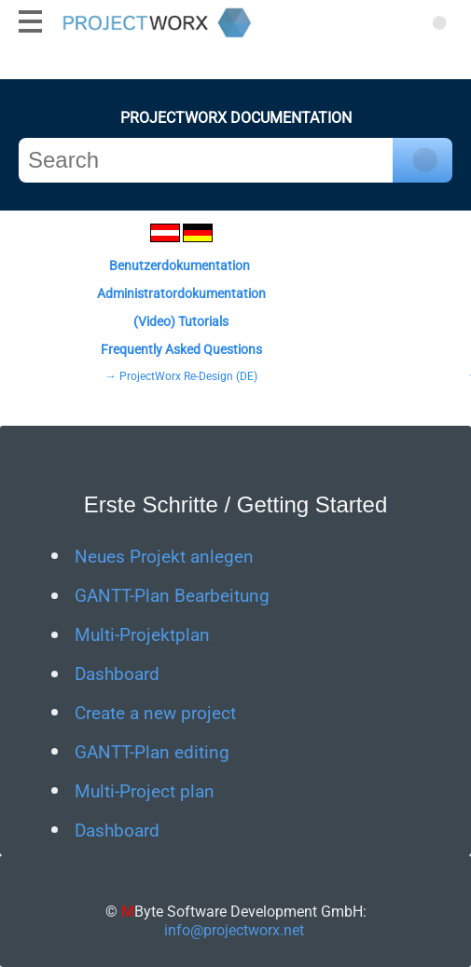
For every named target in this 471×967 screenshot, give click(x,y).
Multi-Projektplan (142, 635)
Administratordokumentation (181, 293)
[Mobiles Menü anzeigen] (30, 21)
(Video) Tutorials (181, 321)
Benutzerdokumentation (179, 265)
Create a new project (155, 713)
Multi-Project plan (145, 792)
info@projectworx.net (234, 930)
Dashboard (117, 674)
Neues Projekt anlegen (164, 557)
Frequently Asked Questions (181, 349)
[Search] (206, 160)
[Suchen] (438, 21)
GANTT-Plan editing (152, 752)
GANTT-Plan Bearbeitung (172, 596)
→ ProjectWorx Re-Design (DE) (181, 376)
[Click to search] (422, 160)
